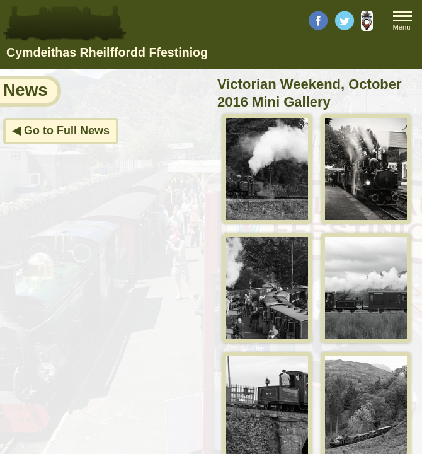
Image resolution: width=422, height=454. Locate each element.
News (25, 90)
